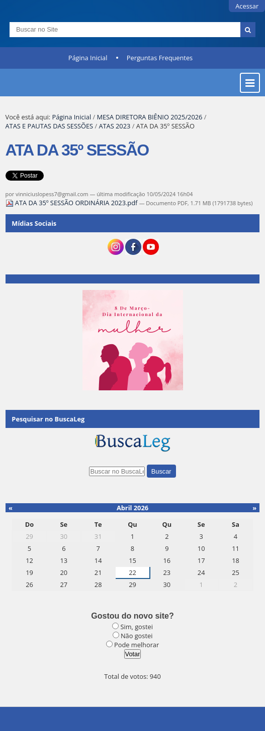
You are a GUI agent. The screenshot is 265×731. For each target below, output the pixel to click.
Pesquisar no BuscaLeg (48, 418)
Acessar (246, 6)
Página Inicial (88, 57)
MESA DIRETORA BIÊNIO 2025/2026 (149, 116)
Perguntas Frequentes (160, 57)
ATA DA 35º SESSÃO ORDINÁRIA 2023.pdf (72, 202)
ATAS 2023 (114, 125)
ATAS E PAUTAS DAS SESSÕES (50, 125)
